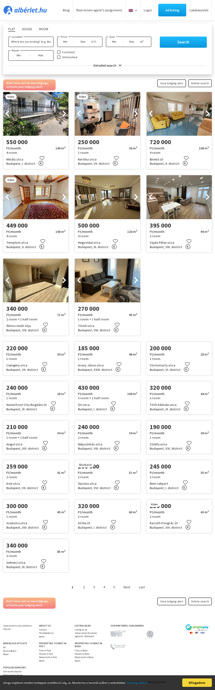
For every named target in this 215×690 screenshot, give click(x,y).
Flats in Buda (81, 650)
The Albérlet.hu (46, 633)
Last (142, 587)
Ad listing (172, 10)
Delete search (200, 83)
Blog (66, 10)
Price (64, 37)
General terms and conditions (17, 625)
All (4, 647)
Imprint (7, 629)
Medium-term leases (13, 675)
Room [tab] (43, 29)
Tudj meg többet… (138, 683)
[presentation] (7, 113)
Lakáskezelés (198, 10)
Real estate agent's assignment (99, 10)
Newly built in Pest (48, 657)
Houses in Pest (46, 653)
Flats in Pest (45, 650)
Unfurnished (69, 57)
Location (17, 37)
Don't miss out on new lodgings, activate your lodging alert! (27, 85)
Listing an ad (81, 629)
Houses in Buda (82, 653)
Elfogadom (197, 683)
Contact (43, 629)
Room (15, 50)
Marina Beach (9, 650)
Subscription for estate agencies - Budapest (86, 634)
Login (148, 10)
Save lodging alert (171, 83)
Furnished (68, 52)
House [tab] (27, 29)
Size (112, 37)
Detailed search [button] (107, 65)
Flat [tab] (11, 29)
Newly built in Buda (84, 657)
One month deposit (12, 671)
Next (126, 587)
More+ (42, 636)
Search (183, 42)
